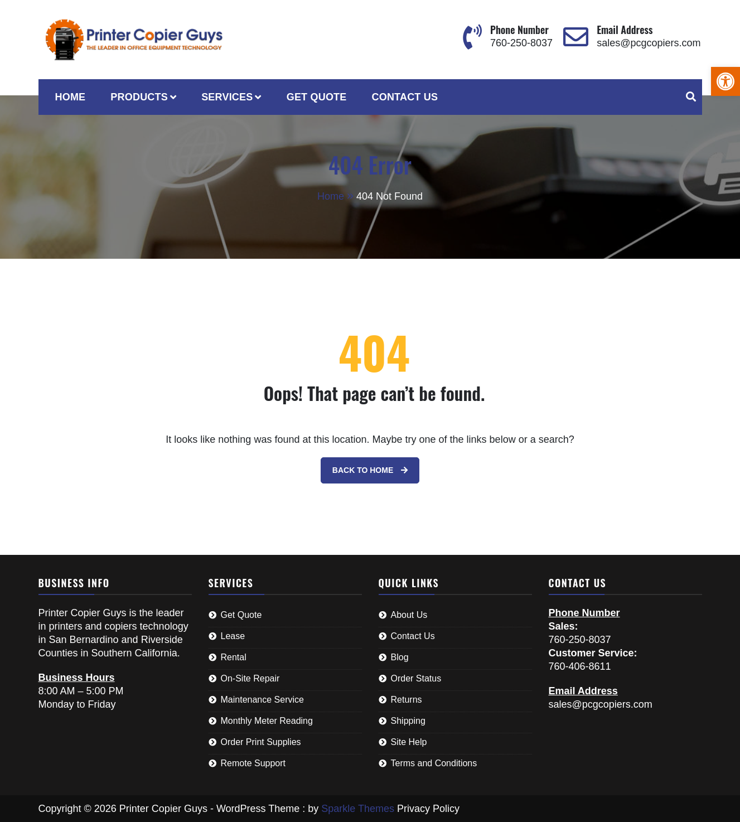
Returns (406, 699)
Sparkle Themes (357, 808)
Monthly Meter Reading (267, 721)
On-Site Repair (250, 678)
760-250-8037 (521, 43)
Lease (233, 636)
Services (227, 97)
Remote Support (253, 763)
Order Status (416, 678)
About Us (409, 615)
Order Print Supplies (261, 742)
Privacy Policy (428, 808)
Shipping (408, 721)
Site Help (409, 742)
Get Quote (317, 97)
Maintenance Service (262, 699)
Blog (400, 657)
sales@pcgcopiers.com (648, 43)
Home (70, 97)
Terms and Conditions (434, 763)
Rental (233, 657)
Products (139, 97)
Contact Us (405, 97)
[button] (725, 81)
